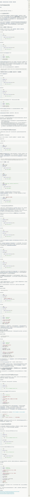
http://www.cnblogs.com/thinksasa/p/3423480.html (7, 492)
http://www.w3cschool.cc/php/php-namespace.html (7, 493)
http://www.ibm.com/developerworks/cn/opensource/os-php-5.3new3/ (9, 491)
